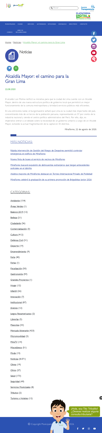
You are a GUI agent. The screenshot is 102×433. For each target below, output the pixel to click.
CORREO (9, 32)
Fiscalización (16, 269)
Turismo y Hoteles (19, 399)
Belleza (13, 218)
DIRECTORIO (73, 24)
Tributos (14, 393)
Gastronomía (16, 274)
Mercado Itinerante (19, 331)
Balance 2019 (16, 212)
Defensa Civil (16, 241)
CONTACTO (83, 24)
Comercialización (18, 229)
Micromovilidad (17, 337)
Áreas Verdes (16, 207)
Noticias (17, 43)
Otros (13, 371)
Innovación (15, 297)
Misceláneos (16, 348)
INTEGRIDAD (52, 24)
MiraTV (14, 342)
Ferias (13, 263)
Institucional (16, 303)
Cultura (14, 235)
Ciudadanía (15, 224)
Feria (12, 257)
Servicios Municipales (20, 387)
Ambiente (15, 201)
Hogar (13, 286)
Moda (13, 353)
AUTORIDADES (41, 24)
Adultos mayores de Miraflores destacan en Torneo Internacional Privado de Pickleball (51, 174)
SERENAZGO (62, 24)
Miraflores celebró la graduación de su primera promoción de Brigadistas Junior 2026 (51, 180)
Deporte (14, 246)
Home (8, 43)
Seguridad (15, 382)
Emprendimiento (18, 252)
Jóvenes (14, 308)
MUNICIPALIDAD (9, 24)
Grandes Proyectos (19, 280)
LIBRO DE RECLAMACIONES (20, 31)
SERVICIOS (31, 24)
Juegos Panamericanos (20, 314)
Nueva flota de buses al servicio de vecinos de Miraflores (37, 160)
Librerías (14, 320)
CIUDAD (20, 24)
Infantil (13, 291)
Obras (13, 365)
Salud (12, 376)
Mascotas (14, 325)
